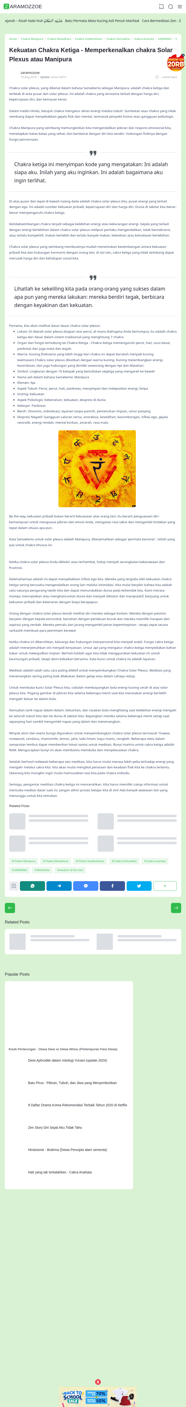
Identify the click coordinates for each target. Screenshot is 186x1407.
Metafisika (44, 985)
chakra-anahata (158, 976)
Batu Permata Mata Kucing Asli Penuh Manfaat (106, 20)
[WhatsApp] (34, 1002)
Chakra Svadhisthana (92, 976)
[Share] (164, 1002)
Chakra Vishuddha (127, 976)
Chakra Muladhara (57, 976)
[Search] (170, 6)
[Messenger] (86, 1002)
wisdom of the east (72, 985)
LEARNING (21, 985)
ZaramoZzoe (23, 6)
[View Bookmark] (160, 6)
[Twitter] (139, 1002)
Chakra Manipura (25, 976)
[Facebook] (113, 1002)
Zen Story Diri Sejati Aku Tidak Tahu (58, 1243)
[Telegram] (60, 1002)
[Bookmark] (15, 1003)
